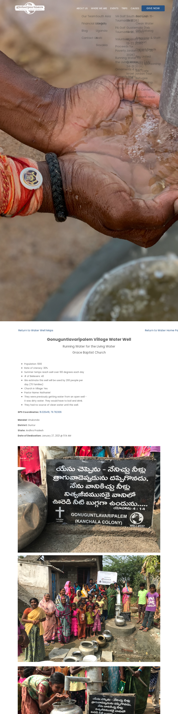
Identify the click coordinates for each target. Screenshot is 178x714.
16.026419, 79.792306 (51, 412)
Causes (134, 8)
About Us (76, 8)
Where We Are (94, 8)
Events (111, 8)
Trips (122, 8)
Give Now (153, 8)
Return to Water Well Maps (35, 330)
